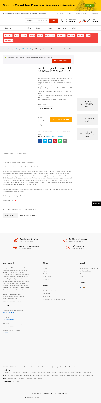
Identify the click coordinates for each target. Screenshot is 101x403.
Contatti (73, 28)
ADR (88, 36)
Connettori (41, 372)
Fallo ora (90, 5)
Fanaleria (7, 372)
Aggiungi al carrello (61, 119)
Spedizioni (46, 296)
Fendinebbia (16, 372)
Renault (61, 36)
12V (14, 382)
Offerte (8, 36)
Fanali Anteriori (52, 372)
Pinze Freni (68, 367)
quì (15, 200)
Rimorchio (87, 372)
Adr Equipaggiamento (15, 375)
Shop (29, 28)
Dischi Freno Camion (45, 367)
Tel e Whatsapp (70, 19)
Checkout (95, 13)
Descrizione (8, 153)
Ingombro (79, 372)
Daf (16, 36)
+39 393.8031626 (8, 312)
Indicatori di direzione (66, 372)
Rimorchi (9, 41)
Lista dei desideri (82, 13)
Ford (24, 36)
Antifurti (48, 136)
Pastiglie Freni (58, 367)
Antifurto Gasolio (57, 136)
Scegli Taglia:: (43, 104)
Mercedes (49, 36)
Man (40, 36)
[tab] (9, 154)
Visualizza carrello (61, 61)
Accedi (62, 13)
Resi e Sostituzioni (86, 271)
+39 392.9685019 (8, 319)
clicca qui (6, 333)
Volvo (80, 36)
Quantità (40, 117)
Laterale (33, 372)
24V (18, 382)
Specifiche (22, 153)
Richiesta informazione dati (89, 268)
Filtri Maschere (72, 375)
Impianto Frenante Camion (27, 367)
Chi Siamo (48, 28)
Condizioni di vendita (50, 291)
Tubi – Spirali (38, 378)
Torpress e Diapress (25, 378)
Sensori (76, 367)
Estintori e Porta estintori (41, 375)
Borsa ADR (27, 375)
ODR (81, 276)
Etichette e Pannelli (58, 375)
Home (38, 28)
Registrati (69, 13)
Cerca (53, 20)
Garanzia (83, 274)
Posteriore (25, 372)
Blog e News (61, 28)
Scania (71, 36)
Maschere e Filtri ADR (86, 375)
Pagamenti (46, 293)
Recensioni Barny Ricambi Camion (54, 299)
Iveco (32, 36)
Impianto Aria (12, 378)
